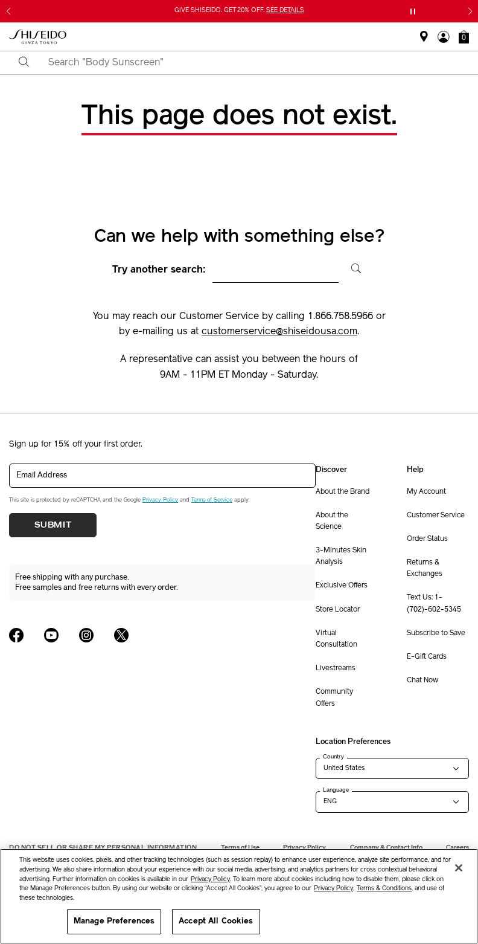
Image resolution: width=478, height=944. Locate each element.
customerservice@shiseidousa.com (279, 332)
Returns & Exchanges (424, 568)
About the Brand (342, 492)
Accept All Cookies (216, 921)
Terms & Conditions (384, 888)
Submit (53, 525)
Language (336, 790)
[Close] (458, 868)
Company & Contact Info (386, 847)
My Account (426, 492)
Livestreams (335, 668)
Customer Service (436, 515)
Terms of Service (211, 500)
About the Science (332, 521)
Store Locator (338, 609)
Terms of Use (240, 847)
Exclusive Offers (342, 585)
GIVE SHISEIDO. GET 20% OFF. (239, 10)
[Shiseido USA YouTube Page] (51, 635)
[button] (464, 37)
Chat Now (422, 680)
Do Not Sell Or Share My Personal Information (103, 847)
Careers (457, 847)
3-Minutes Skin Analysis (341, 556)
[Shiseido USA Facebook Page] (16, 635)
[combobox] (249, 62)
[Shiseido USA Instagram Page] (86, 635)
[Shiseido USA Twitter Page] (121, 635)
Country (333, 757)
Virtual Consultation (336, 639)
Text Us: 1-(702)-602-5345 (434, 603)
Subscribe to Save (436, 633)
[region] (239, 896)
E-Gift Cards (427, 657)
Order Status (427, 539)
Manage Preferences (114, 921)
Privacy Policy (160, 500)
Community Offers (334, 697)
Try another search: (159, 270)
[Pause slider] (413, 11)
